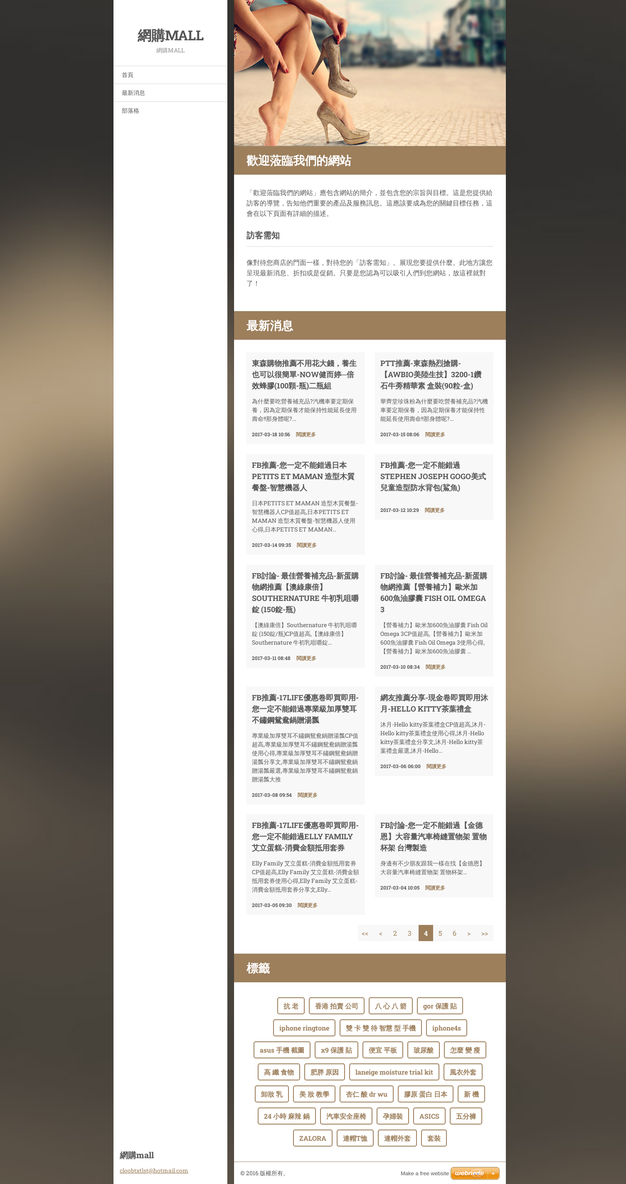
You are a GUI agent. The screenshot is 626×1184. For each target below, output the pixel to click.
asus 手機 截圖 (282, 1050)
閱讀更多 (306, 434)
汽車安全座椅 (346, 1116)
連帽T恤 (355, 1138)
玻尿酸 (424, 1050)
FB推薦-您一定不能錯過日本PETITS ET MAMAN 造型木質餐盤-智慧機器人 (303, 476)
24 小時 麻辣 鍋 (287, 1116)
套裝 (434, 1138)
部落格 (130, 110)
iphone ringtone (304, 1027)
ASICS (429, 1116)
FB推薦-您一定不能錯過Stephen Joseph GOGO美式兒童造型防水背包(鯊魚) (433, 476)
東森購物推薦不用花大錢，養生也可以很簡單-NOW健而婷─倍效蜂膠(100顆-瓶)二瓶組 (304, 374)
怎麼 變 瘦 (465, 1050)
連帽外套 (397, 1138)
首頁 (127, 75)
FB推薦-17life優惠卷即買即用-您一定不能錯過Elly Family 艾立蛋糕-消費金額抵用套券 (305, 836)
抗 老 (290, 1005)
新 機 (471, 1094)
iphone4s (446, 1027)
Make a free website (425, 1173)
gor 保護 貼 (440, 1005)
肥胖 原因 (325, 1072)
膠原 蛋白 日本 (425, 1094)
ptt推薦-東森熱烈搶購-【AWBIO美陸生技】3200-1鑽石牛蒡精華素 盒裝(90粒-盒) (430, 374)
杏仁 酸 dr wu (366, 1094)
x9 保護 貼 (336, 1050)
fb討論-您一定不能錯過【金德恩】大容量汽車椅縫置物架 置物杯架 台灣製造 (433, 836)
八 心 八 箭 (391, 1005)
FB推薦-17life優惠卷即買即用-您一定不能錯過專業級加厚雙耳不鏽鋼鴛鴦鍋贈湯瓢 (305, 708)
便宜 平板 (383, 1050)
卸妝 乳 (272, 1094)
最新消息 (133, 92)
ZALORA (312, 1138)
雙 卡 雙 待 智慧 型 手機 (381, 1027)
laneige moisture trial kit (394, 1072)
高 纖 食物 (279, 1072)
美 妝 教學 (314, 1094)
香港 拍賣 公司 (336, 1005)
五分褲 (466, 1116)
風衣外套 (463, 1072)
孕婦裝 (393, 1116)
